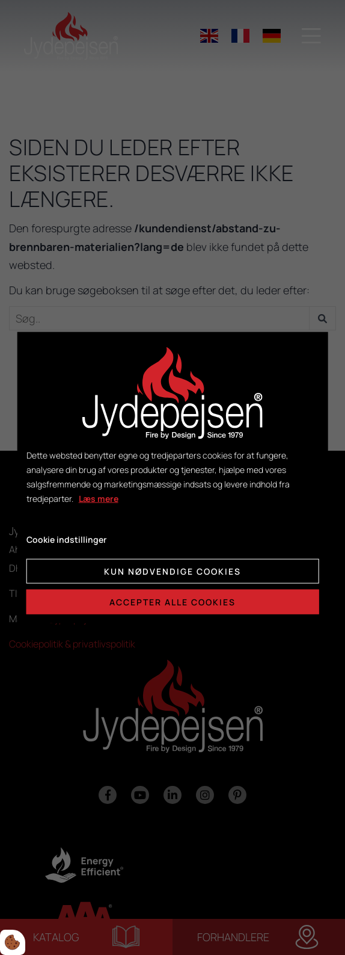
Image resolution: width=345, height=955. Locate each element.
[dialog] (172, 477)
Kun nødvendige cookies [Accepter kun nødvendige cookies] (172, 571)
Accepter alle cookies (172, 602)
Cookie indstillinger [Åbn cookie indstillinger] (66, 539)
